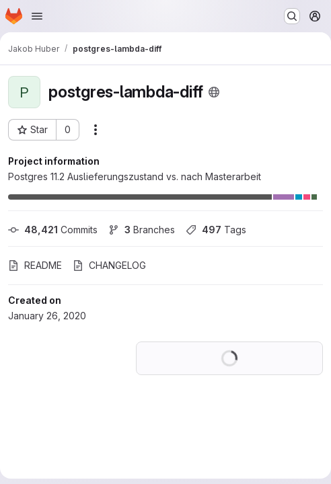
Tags (216, 229)
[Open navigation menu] (37, 16)
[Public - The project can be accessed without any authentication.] (214, 92)
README (35, 265)
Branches (141, 229)
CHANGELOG (109, 265)
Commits (53, 229)
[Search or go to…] (292, 16)
